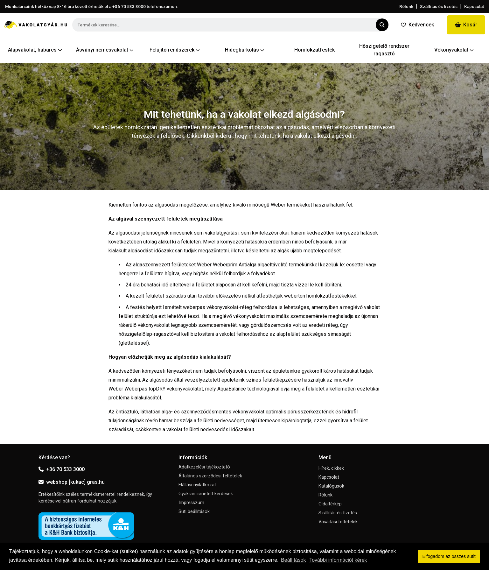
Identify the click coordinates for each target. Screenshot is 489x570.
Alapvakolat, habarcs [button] (35, 50)
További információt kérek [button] (338, 560)
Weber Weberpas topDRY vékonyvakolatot (155, 389)
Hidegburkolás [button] (244, 50)
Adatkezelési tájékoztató (204, 467)
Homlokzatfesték (314, 50)
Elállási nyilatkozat (197, 485)
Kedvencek (417, 25)
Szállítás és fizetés (439, 6)
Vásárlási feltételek (338, 521)
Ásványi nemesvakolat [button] (105, 50)
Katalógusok (331, 486)
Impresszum (191, 502)
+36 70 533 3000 (61, 469)
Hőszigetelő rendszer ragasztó (384, 50)
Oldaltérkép (330, 504)
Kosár (466, 25)
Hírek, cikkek (331, 468)
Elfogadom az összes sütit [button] (449, 556)
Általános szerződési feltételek (210, 476)
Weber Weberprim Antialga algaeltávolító (242, 265)
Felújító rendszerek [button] (175, 50)
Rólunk (406, 6)
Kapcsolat (474, 6)
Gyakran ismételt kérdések (205, 493)
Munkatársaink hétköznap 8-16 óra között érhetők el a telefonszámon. (91, 6)
